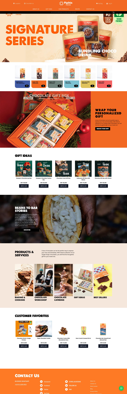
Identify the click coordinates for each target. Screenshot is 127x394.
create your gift (96, 129)
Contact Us (93, 383)
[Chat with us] (121, 388)
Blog (91, 389)
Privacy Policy (94, 391)
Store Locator (94, 386)
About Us (92, 381)
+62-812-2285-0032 (21, 384)
